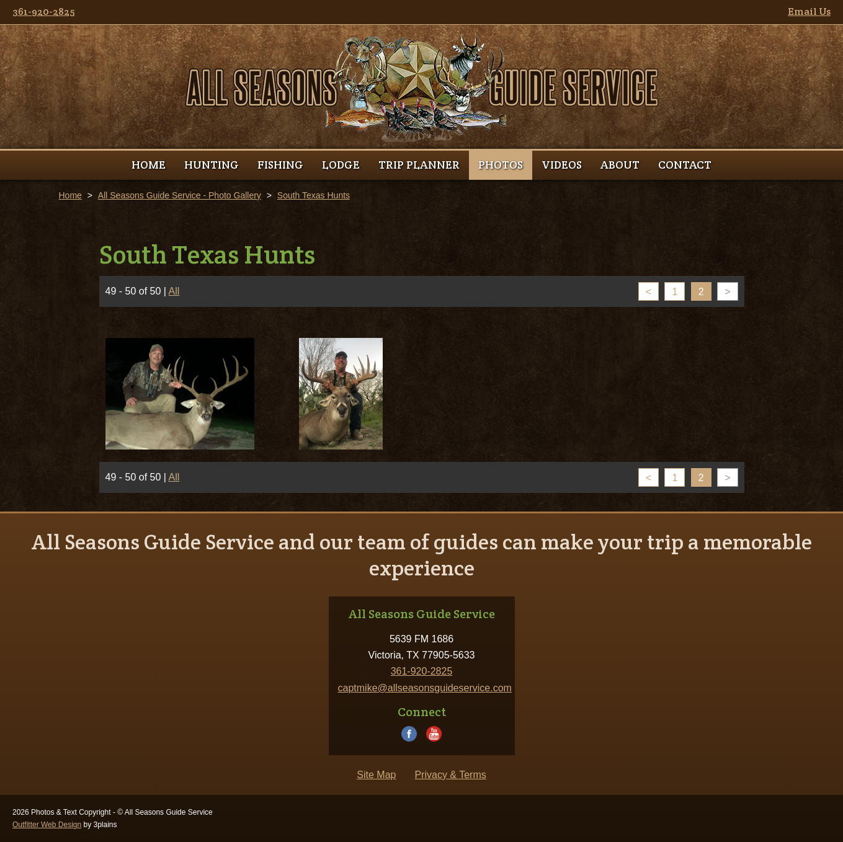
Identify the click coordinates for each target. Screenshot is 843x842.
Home (70, 195)
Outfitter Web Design (46, 824)
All (174, 291)
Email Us (809, 11)
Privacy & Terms (450, 774)
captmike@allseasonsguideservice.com (425, 688)
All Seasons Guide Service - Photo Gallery (179, 195)
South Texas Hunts (313, 195)
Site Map (376, 774)
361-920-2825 (43, 11)
